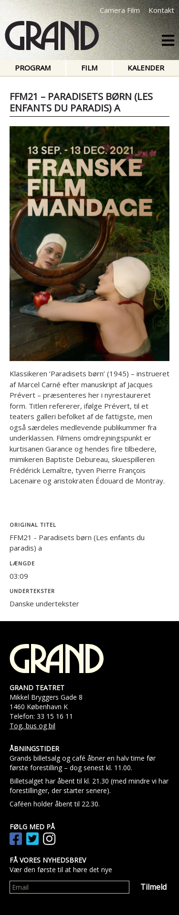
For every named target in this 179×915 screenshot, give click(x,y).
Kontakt (161, 10)
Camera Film (120, 10)
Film (89, 67)
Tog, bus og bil (32, 725)
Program (33, 67)
